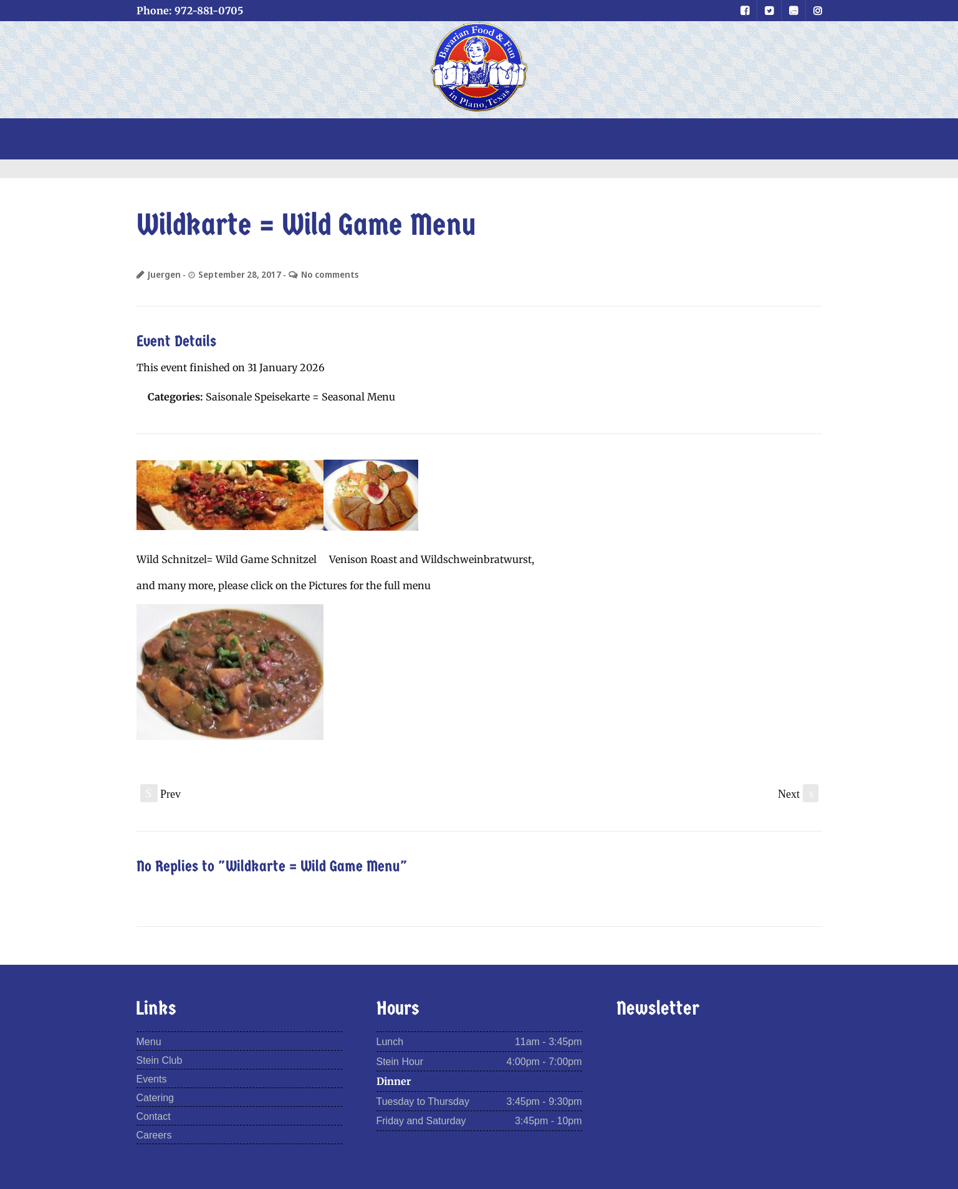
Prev (160, 793)
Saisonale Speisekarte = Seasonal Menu (300, 397)
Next (798, 793)
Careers (154, 1135)
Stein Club (160, 1060)
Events (152, 1079)
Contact (154, 1116)
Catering (155, 1097)
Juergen (164, 274)
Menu (149, 1041)
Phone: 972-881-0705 (190, 10)
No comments (329, 274)
